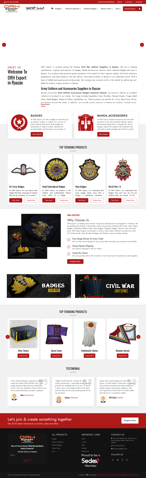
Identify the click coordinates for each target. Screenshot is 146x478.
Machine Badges (91, 9)
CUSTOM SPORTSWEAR (106, 2)
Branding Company (131, 475)
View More (27, 460)
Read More (45, 104)
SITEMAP (139, 2)
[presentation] (4, 45)
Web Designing (103, 475)
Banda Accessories (73, 9)
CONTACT (129, 2)
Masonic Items (107, 9)
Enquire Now (75, 314)
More (118, 9)
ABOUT (119, 2)
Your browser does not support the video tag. (73, 49)
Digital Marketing (116, 475)
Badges (59, 9)
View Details (36, 134)
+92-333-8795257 (11, 2)
